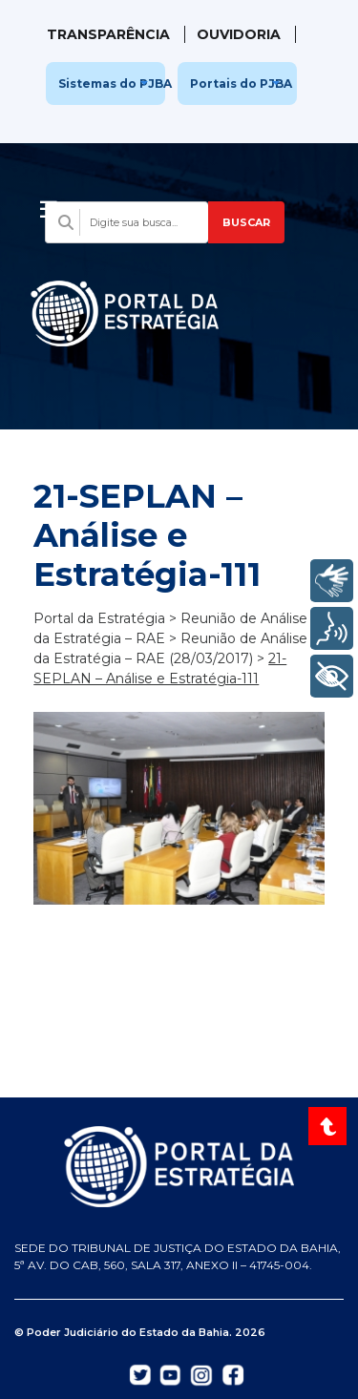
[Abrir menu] (49, 204)
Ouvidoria (239, 34)
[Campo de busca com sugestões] (126, 222)
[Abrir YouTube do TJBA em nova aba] (170, 1373)
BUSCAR (246, 222)
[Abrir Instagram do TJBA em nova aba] (201, 1374)
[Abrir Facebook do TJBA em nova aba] (232, 1373)
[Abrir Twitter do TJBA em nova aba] (140, 1373)
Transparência (108, 34)
